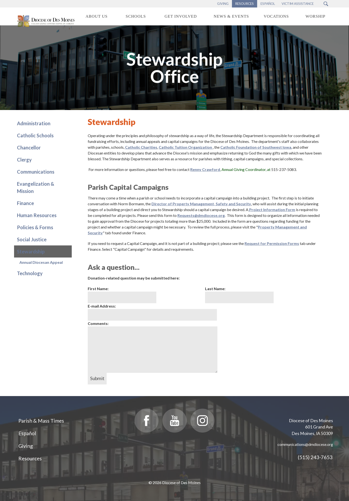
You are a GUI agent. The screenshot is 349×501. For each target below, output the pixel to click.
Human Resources (36, 215)
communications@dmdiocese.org (305, 444)
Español (27, 433)
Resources (30, 458)
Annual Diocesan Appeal (41, 262)
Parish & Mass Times (41, 421)
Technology (30, 273)
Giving (25, 446)
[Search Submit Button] (326, 3)
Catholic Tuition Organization (186, 147)
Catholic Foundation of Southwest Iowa (255, 147)
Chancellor (29, 147)
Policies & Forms (35, 227)
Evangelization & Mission (35, 187)
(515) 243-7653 (315, 457)
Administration (33, 123)
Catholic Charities (141, 147)
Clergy (24, 159)
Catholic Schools (35, 135)
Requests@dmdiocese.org (201, 215)
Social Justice (32, 239)
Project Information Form (272, 209)
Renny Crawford (205, 169)
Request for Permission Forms (272, 243)
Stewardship (31, 251)
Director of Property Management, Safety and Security (201, 203)
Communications (35, 172)
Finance (25, 203)
